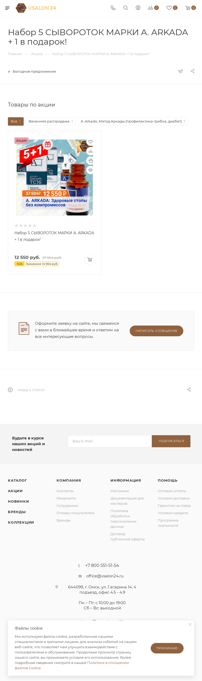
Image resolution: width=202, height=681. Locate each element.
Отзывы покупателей (75, 512)
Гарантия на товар (174, 505)
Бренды (17, 511)
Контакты (65, 490)
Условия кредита (173, 512)
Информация (125, 480)
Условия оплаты (172, 490)
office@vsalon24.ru (105, 575)
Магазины (119, 490)
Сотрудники (67, 505)
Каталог (17, 480)
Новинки (18, 501)
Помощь (168, 480)
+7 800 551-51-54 (102, 565)
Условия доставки (174, 498)
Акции (15, 490)
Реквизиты (66, 498)
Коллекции (21, 522)
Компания (69, 480)
